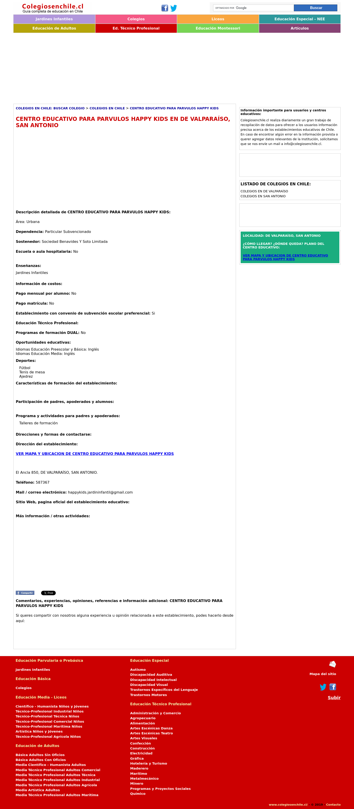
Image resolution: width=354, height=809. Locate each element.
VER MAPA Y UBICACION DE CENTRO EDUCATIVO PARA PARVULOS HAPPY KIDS (95, 454)
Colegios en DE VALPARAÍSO (264, 191)
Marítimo (138, 774)
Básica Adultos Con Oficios (41, 760)
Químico (138, 794)
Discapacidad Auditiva (151, 675)
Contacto (333, 804)
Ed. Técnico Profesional (136, 28)
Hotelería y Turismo (148, 763)
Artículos (300, 28)
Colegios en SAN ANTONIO (263, 196)
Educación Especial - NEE (300, 19)
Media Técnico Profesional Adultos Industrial (58, 780)
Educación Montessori (218, 28)
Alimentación (142, 723)
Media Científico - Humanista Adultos (51, 765)
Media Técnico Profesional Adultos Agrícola (56, 785)
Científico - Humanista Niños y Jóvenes (52, 706)
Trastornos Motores (148, 695)
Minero (136, 783)
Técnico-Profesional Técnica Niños (47, 716)
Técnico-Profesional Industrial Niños (50, 711)
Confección (140, 743)
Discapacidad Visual (149, 685)
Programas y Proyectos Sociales (160, 789)
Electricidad (141, 753)
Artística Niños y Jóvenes (39, 731)
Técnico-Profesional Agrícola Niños (48, 737)
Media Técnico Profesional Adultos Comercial (58, 770)
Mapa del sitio (323, 674)
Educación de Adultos (54, 28)
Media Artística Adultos (38, 790)
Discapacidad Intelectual (153, 680)
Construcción (142, 748)
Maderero (139, 768)
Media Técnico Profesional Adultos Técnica (55, 775)
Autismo (138, 670)
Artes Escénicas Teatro (151, 733)
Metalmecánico (144, 779)
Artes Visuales (143, 738)
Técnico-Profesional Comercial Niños (50, 721)
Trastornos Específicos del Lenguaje (164, 690)
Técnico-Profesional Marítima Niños (49, 726)
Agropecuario (143, 718)
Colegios (136, 19)
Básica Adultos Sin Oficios (40, 755)
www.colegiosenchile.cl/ (288, 804)
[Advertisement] (148, 66)
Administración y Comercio (155, 713)
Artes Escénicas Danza (151, 728)
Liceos (218, 19)
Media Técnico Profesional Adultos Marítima (57, 795)
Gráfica (137, 758)
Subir (334, 697)
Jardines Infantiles (54, 19)
